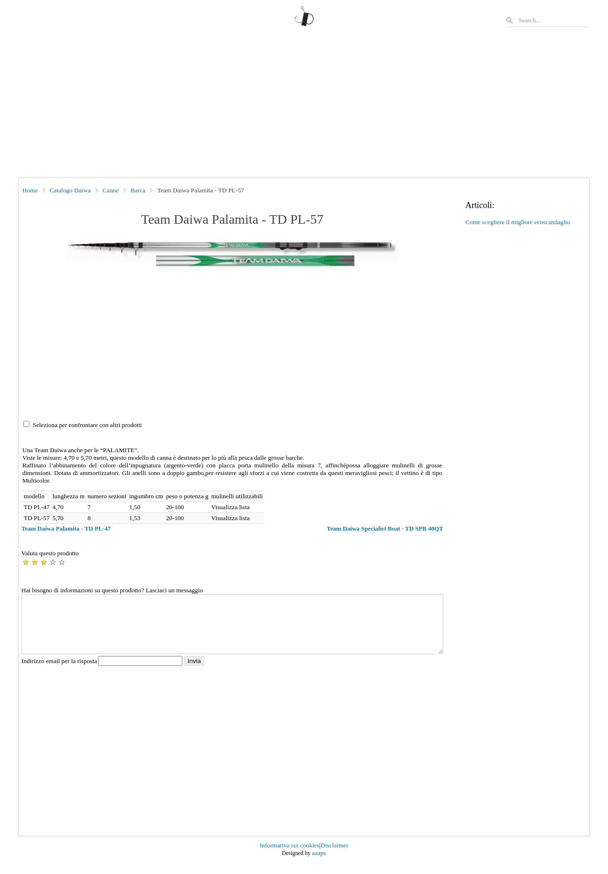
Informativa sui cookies (290, 856)
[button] (232, 253)
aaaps (319, 864)
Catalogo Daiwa (70, 190)
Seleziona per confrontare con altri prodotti (87, 424)
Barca (138, 190)
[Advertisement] (304, 106)
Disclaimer (334, 856)
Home (30, 190)
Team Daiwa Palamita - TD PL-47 (66, 528)
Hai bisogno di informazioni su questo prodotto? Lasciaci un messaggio (112, 590)
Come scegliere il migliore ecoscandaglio (518, 222)
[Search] (553, 20)
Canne (111, 190)
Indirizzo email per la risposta (102, 672)
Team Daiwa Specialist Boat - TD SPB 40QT (385, 528)
